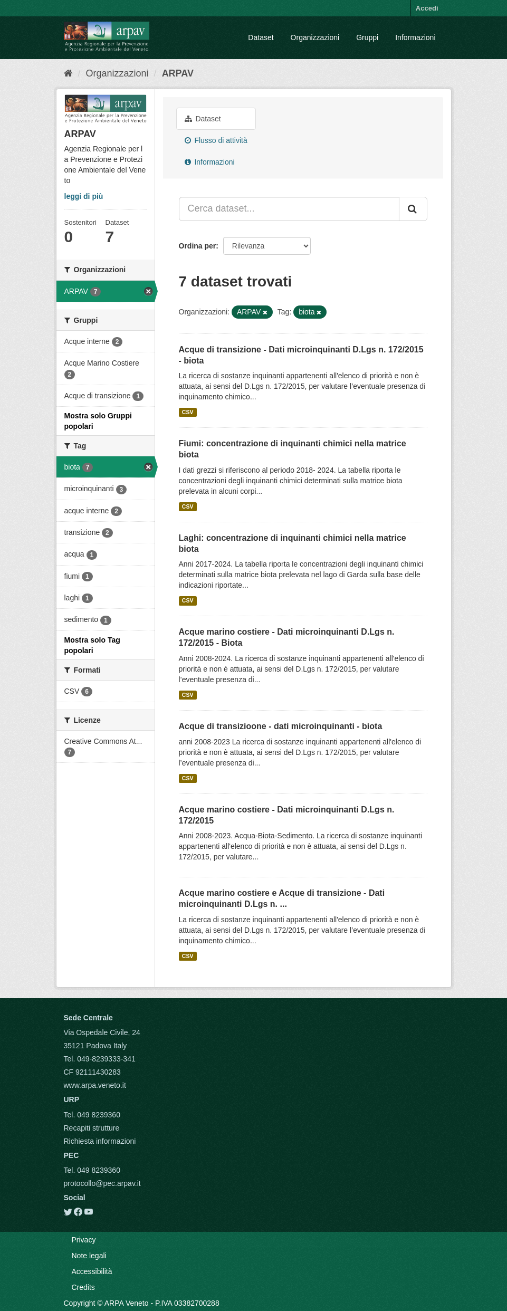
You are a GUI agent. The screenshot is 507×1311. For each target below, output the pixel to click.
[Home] (68, 73)
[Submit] (413, 209)
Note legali (89, 1255)
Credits (83, 1287)
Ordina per (197, 246)
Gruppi (367, 37)
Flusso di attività (216, 140)
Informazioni (415, 37)
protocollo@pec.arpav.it (102, 1183)
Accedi (427, 8)
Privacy (84, 1240)
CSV (188, 412)
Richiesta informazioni (100, 1141)
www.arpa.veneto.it (95, 1085)
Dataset (260, 37)
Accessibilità (92, 1271)
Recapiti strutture (92, 1128)
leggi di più (83, 196)
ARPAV (178, 73)
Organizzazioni (315, 37)
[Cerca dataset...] (289, 209)
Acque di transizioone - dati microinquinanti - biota (280, 726)
